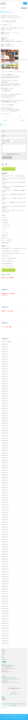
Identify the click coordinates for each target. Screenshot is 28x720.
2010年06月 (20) (5, 635)
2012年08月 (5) (5, 571)
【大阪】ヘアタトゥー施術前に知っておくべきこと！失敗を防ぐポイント (13, 203)
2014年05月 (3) (5, 522)
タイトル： (4, 131)
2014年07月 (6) (5, 517)
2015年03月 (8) (5, 497)
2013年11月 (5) (5, 534)
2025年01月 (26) (5, 344)
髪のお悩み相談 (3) (5, 242)
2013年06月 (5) (5, 546)
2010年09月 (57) (5, 628)
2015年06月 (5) (5, 489)
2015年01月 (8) (5, 502)
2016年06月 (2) (5, 462)
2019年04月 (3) (5, 398)
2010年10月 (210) (5, 625)
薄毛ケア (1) (4, 237)
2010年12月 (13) (5, 620)
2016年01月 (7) (5, 475)
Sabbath (8, 715)
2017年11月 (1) (5, 425)
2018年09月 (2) (5, 405)
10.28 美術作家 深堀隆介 (7, 263)
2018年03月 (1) (5, 420)
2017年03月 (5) (5, 445)
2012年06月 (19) (5, 576)
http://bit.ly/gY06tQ (5, 48)
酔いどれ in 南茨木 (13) (7, 240)
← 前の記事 (4, 120)
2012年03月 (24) (5, 583)
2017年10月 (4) (5, 428)
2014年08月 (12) (5, 514)
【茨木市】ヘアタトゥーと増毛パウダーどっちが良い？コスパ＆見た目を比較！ (13, 211)
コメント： (4, 143)
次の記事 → (23, 120)
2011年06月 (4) (5, 606)
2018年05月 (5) (5, 415)
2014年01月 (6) (5, 529)
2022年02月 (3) (5, 351)
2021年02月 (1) (5, 363)
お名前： (3, 135)
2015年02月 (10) (5, 499)
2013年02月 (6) (5, 556)
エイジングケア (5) (5, 225)
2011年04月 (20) (5, 611)
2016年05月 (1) (5, 465)
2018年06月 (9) (5, 413)
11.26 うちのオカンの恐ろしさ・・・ (9, 265)
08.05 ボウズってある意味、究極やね (9, 258)
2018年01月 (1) (5, 423)
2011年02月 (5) (5, 616)
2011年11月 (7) (5, 593)
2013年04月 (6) (5, 551)
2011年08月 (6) (5, 601)
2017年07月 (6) (5, 435)
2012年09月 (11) (5, 569)
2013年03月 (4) (5, 554)
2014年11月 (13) (5, 507)
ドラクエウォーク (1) (6, 227)
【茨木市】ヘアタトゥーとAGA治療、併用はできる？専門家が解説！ (14, 199)
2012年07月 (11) (5, 574)
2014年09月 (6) (5, 512)
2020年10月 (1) (5, 373)
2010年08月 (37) (5, 630)
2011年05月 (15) (5, 608)
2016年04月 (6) (5, 467)
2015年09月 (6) (5, 482)
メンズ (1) (4, 230)
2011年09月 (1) (5, 598)
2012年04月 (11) (5, 581)
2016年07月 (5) (5, 460)
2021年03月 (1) (5, 361)
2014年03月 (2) (5, 524)
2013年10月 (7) (5, 536)
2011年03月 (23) (5, 613)
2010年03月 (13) (5, 643)
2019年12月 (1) (5, 383)
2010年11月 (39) (5, 623)
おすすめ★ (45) (5, 222)
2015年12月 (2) (5, 477)
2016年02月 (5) (5, 472)
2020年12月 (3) (5, 368)
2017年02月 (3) (5, 447)
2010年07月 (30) (5, 633)
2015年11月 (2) (5, 480)
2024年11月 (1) (5, 349)
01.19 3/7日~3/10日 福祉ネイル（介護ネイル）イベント (13, 253)
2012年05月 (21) (5, 578)
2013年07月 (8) (5, 544)
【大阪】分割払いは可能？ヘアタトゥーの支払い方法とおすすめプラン (13, 183)
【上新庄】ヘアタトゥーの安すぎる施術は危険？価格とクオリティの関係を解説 (13, 187)
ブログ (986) (4, 217)
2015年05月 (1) (5, 492)
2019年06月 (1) (5, 393)
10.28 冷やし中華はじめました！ (8, 260)
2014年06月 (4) (5, 519)
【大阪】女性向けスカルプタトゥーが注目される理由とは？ (13, 175)
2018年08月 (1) (5, 408)
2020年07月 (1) (5, 376)
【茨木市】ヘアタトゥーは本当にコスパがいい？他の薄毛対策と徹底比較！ (13, 179)
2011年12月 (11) (5, 591)
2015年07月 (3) (5, 487)
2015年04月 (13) (5, 494)
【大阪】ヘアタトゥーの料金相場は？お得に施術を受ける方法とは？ (13, 195)
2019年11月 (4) (5, 386)
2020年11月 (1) (5, 371)
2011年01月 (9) (5, 618)
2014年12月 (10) (5, 504)
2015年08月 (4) (5, 485)
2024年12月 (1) (5, 346)
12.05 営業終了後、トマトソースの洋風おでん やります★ (13, 248)
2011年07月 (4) (5, 603)
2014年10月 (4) (5, 509)
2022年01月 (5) (5, 354)
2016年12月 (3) (5, 452)
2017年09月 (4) (5, 430)
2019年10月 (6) (5, 388)
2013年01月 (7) (5, 559)
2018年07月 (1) (5, 410)
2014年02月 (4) (5, 527)
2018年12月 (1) (5, 403)
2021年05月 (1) (5, 356)
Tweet (19, 116)
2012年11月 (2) (5, 564)
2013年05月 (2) (5, 549)
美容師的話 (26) (5, 235)
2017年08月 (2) (5, 433)
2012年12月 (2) (5, 561)
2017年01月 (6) (5, 450)
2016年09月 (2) (5, 455)
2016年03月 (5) (5, 470)
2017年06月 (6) (5, 438)
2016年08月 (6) (5, 457)
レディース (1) (5, 232)
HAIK (14, 718)
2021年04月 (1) (5, 358)
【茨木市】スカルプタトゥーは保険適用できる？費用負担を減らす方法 (13, 191)
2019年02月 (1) (5, 401)
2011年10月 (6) (5, 596)
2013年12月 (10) (5, 532)
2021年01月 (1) (5, 366)
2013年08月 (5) (5, 541)
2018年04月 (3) (5, 418)
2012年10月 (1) (5, 566)
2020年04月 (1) (5, 378)
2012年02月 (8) (5, 586)
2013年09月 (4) (5, 539)
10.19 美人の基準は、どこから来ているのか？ (11, 251)
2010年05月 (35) (5, 638)
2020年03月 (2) (5, 381)
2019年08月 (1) (5, 391)
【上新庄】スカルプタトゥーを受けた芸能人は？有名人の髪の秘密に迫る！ (13, 207)
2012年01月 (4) (5, 588)
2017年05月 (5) (5, 440)
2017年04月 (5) (5, 443)
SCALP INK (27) (5, 220)
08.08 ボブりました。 (6, 256)
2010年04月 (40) (5, 640)
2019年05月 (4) (5, 396)
